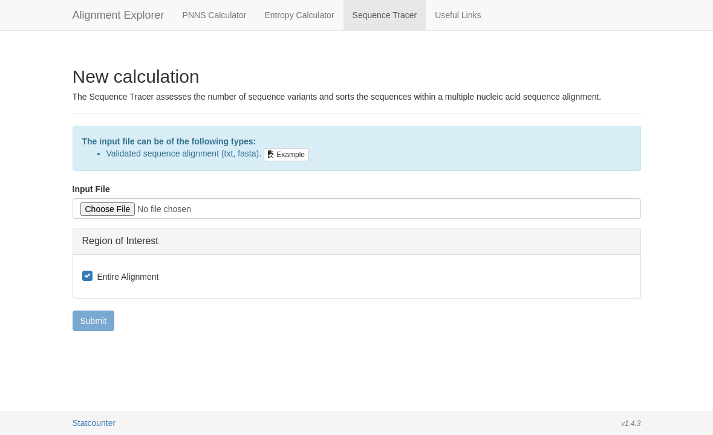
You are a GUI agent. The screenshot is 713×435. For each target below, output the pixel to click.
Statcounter (94, 423)
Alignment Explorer (118, 15)
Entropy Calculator (299, 15)
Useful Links (458, 15)
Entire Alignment (128, 277)
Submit (93, 321)
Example (286, 154)
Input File (91, 189)
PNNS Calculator (215, 15)
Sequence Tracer (385, 15)
